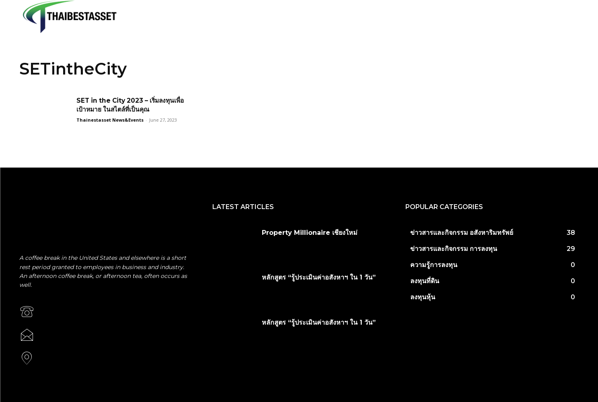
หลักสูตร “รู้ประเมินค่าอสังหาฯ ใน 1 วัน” (319, 277)
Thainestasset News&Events (110, 120)
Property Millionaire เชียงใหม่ (310, 232)
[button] (571, 16)
